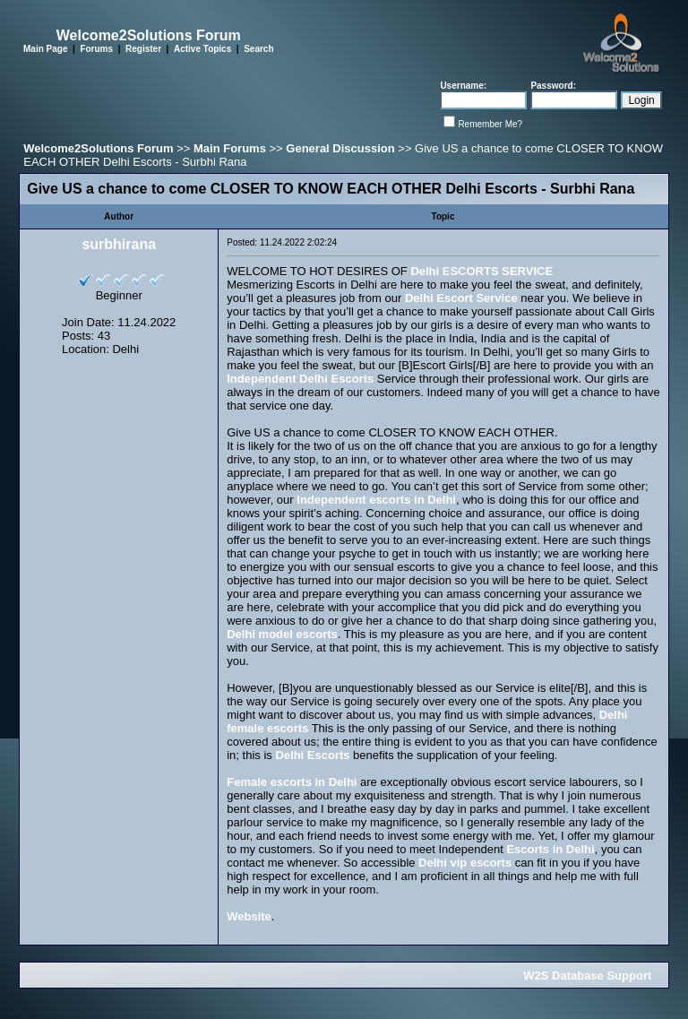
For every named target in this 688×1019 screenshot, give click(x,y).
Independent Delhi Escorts (300, 378)
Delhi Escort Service (461, 298)
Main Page (45, 49)
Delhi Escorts (312, 755)
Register (143, 49)
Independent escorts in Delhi (376, 499)
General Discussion (340, 148)
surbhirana (119, 244)
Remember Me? (490, 124)
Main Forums (230, 148)
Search (258, 49)
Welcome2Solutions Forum (98, 148)
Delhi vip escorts (465, 862)
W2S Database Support (587, 975)
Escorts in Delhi (550, 849)
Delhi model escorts (282, 634)
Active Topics (202, 49)
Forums (96, 49)
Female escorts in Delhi (292, 782)
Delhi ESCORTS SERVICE (481, 271)
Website (249, 916)
